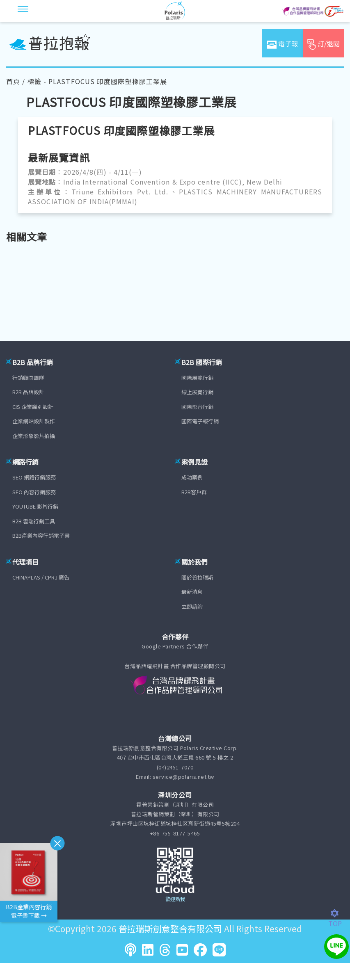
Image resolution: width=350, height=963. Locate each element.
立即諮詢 (192, 606)
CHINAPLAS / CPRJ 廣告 (40, 577)
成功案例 (192, 477)
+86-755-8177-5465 (175, 833)
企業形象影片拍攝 (33, 436)
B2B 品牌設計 (28, 392)
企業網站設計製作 (33, 421)
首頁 (13, 81)
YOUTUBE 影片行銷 (35, 506)
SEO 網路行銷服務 (34, 477)
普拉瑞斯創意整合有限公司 (170, 928)
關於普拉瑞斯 (197, 577)
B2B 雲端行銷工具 (33, 521)
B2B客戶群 (194, 492)
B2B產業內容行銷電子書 (41, 535)
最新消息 (192, 592)
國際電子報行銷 (200, 421)
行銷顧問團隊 (28, 377)
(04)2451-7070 (175, 767)
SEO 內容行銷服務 (34, 492)
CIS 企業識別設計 (32, 407)
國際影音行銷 (197, 407)
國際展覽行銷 (197, 377)
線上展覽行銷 (197, 392)
